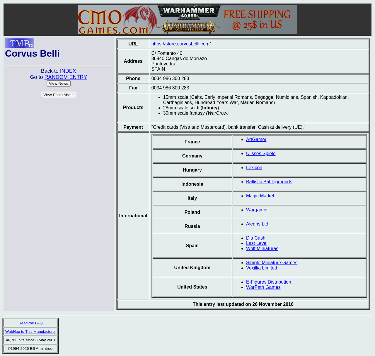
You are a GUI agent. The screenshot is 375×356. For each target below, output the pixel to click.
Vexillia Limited (261, 267)
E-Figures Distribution (268, 281)
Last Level (256, 243)
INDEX (68, 71)
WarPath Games (263, 287)
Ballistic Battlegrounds (269, 181)
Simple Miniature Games (271, 262)
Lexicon (254, 167)
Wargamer (257, 209)
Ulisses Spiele (260, 153)
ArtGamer (256, 139)
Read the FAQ (30, 323)
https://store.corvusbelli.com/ (181, 43)
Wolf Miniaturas (262, 248)
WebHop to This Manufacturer (30, 331)
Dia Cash (255, 237)
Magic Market (260, 195)
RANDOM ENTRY (65, 77)
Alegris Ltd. (258, 223)
